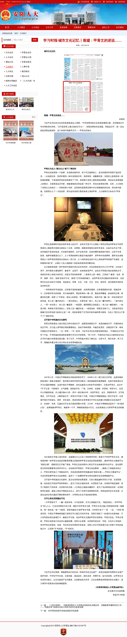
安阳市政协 (121, 2)
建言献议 (25, 71)
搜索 (35, 40)
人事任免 (25, 67)
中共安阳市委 (85, 2)
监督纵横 (63, 27)
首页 (16, 33)
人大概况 (21, 27)
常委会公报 (26, 57)
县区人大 (106, 27)
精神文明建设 (11, 81)
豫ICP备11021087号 (78, 626)
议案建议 (77, 27)
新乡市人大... (10, 103)
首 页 (7, 27)
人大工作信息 (11, 86)
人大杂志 (9, 71)
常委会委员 (26, 62)
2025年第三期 (26, 132)
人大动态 (35, 27)
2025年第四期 (10, 132)
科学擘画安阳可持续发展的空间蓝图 (63, 611)
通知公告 (9, 62)
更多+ (34, 117)
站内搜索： (8, 40)
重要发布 (91, 27)
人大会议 (9, 57)
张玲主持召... (26, 103)
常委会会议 (26, 52)
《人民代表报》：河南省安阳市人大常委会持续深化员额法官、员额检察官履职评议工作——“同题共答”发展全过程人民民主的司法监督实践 (81, 606)
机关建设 (120, 27)
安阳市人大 (97, 2)
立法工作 (49, 27)
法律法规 (9, 76)
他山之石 (25, 76)
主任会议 (9, 52)
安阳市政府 (109, 2)
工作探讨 (23, 33)
